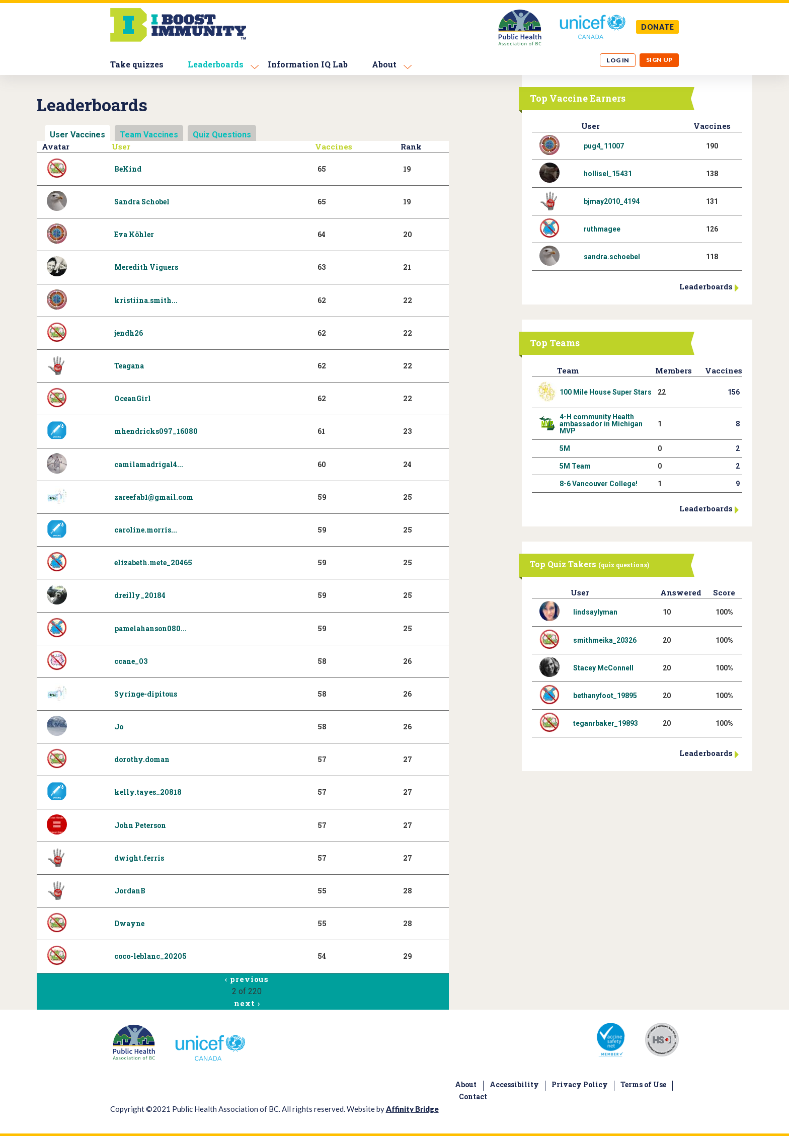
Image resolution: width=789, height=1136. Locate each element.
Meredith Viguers (146, 267)
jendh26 (128, 333)
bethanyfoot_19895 (605, 696)
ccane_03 (130, 661)
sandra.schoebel (612, 257)
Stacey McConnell (603, 668)
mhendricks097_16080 (156, 431)
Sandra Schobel (142, 201)
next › (247, 1003)
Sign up (659, 59)
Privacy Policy (579, 1084)
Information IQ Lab (308, 64)
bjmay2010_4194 (612, 201)
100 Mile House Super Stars (606, 392)
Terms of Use (643, 1084)
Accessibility (514, 1084)
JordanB (129, 890)
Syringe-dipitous (145, 694)
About (384, 64)
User (121, 146)
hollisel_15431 (608, 174)
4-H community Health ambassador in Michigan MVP (601, 424)
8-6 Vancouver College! (599, 484)
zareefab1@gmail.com (153, 497)
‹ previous (247, 979)
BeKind (127, 169)
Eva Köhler (134, 234)
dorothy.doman (142, 759)
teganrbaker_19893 (605, 723)
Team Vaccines (149, 134)
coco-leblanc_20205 (150, 956)
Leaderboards (216, 64)
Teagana (129, 365)
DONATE (657, 27)
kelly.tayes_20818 (148, 792)
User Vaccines (77, 134)
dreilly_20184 (140, 595)
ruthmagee (602, 229)
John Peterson (140, 825)
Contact (473, 1096)
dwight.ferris (139, 858)
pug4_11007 (604, 146)
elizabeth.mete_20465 (153, 562)
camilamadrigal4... (148, 464)
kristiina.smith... (146, 300)
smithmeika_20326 (605, 640)
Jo (118, 726)
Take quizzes (137, 64)
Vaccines (333, 146)
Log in (617, 60)
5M (565, 448)
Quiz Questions (222, 134)
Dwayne (129, 923)
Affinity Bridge (412, 1108)
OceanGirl (132, 398)
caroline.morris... (145, 530)
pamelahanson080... (150, 628)
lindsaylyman (595, 612)
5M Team (575, 466)
